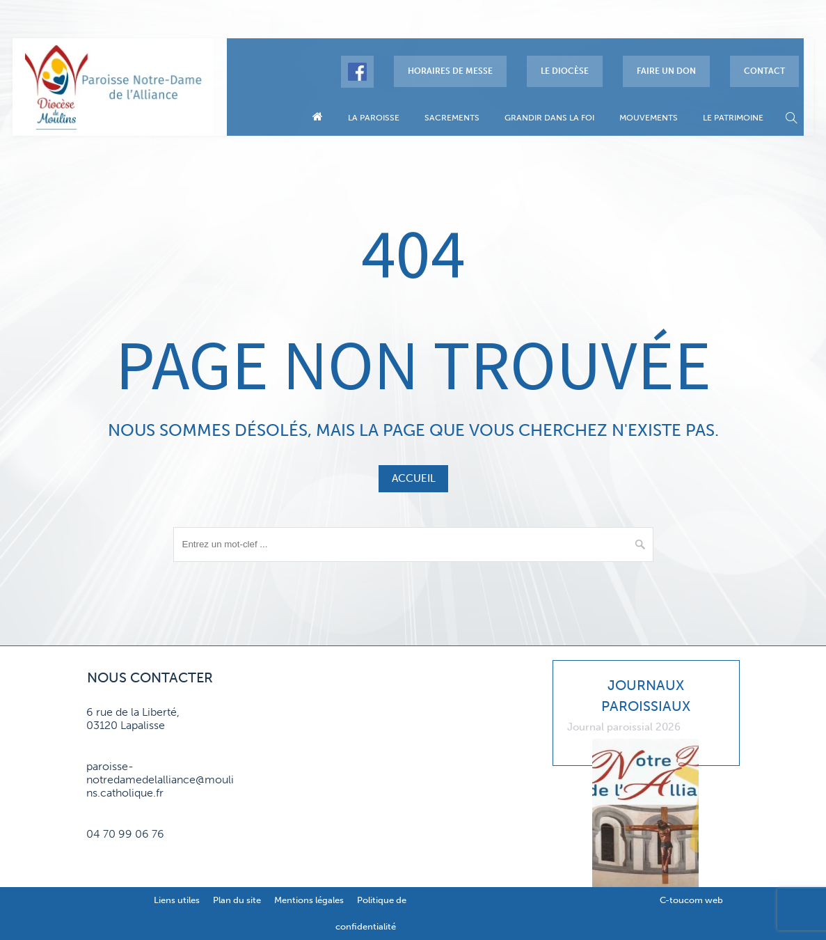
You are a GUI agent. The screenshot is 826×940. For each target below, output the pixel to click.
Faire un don (666, 71)
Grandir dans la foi (549, 118)
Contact (764, 71)
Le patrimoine (733, 118)
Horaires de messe (450, 71)
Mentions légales (309, 900)
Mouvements (648, 118)
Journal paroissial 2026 (624, 727)
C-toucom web (691, 900)
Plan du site (237, 900)
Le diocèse (565, 71)
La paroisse (373, 118)
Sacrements (451, 118)
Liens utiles (177, 900)
